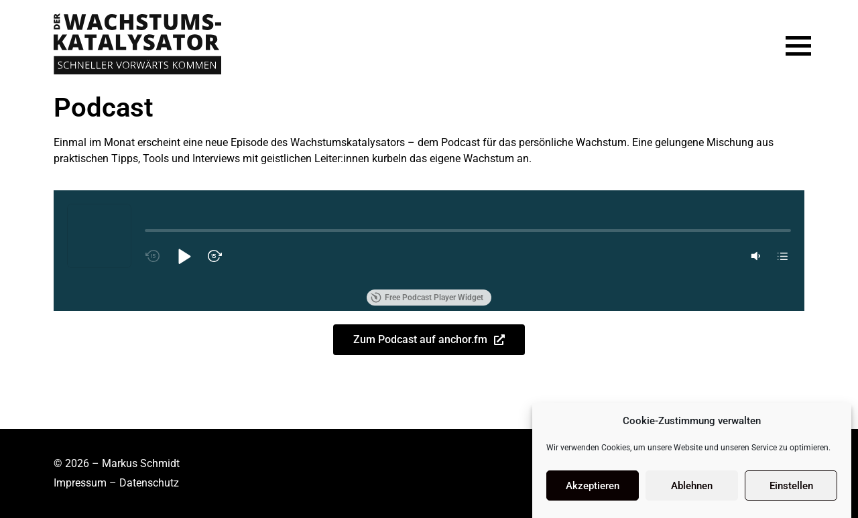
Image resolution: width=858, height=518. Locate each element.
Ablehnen (692, 486)
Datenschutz (149, 482)
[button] (184, 256)
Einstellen (791, 486)
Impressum (80, 482)
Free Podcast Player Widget (427, 297)
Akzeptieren (592, 486)
